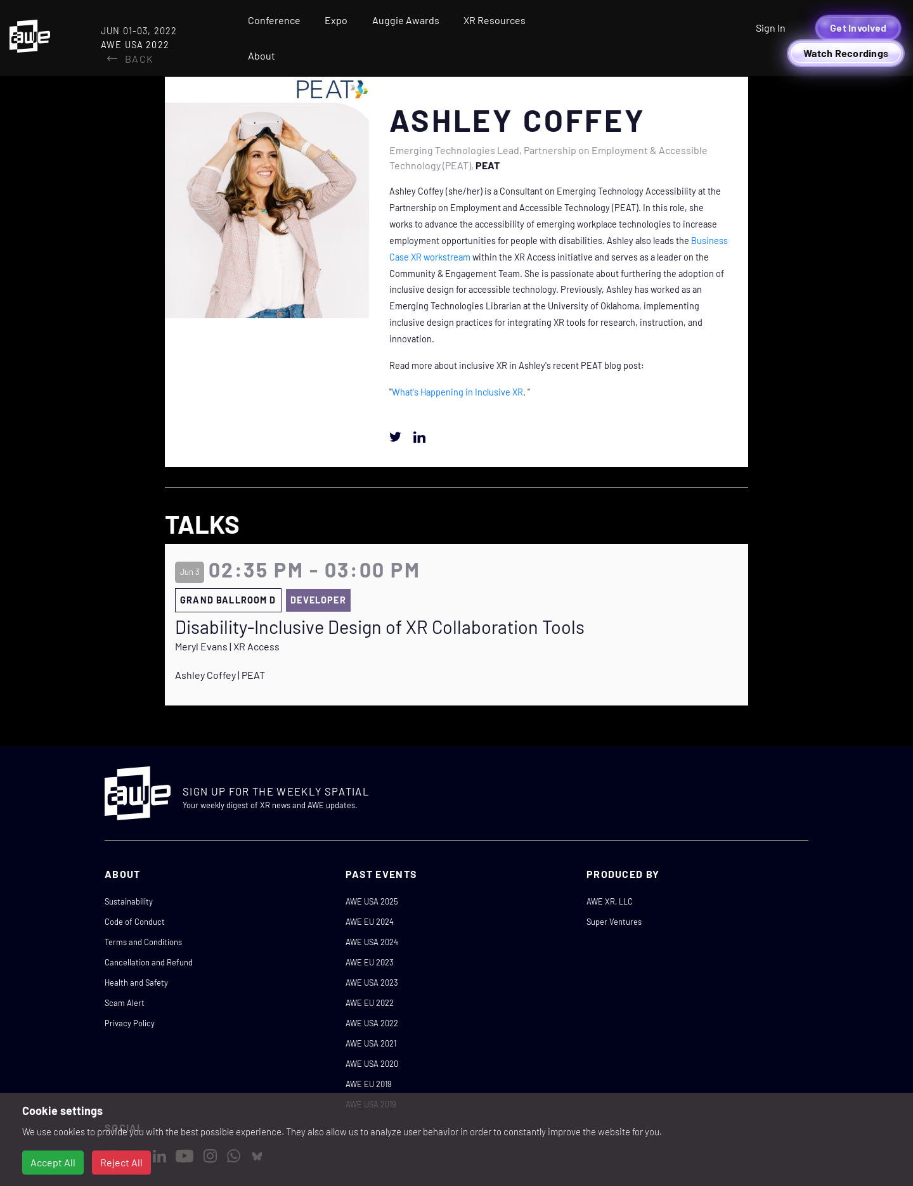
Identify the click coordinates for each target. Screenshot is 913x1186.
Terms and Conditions (143, 942)
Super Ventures (614, 922)
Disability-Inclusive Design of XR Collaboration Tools (380, 627)
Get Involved (858, 28)
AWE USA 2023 (372, 982)
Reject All (121, 1162)
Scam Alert (125, 1003)
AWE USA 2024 (372, 942)
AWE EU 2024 (370, 922)
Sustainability (129, 901)
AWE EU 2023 (370, 962)
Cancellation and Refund (149, 962)
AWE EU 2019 (369, 1084)
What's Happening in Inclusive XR (457, 392)
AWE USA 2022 (372, 1023)
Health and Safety (136, 982)
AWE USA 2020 (372, 1064)
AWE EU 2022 (370, 1003)
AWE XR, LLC (609, 901)
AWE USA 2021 (371, 1043)
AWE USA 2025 (372, 901)
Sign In (771, 28)
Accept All (52, 1162)
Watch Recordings (845, 53)
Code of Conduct (135, 922)
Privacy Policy (130, 1023)
